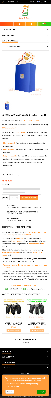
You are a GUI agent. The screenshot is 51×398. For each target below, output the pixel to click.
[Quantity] (12, 197)
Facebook (25, 342)
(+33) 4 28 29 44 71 (15, 289)
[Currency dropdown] (33, 2)
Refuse (9, 392)
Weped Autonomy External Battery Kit (37, 324)
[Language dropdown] (43, 2)
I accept (41, 392)
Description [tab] (7, 227)
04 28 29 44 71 (13, 2)
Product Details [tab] (23, 227)
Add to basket (29, 198)
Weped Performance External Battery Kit (13, 324)
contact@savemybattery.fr (36, 289)
